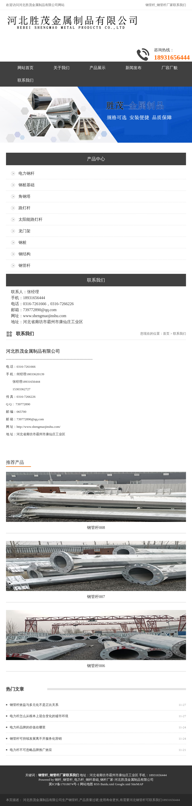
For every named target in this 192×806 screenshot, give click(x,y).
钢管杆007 (96, 596)
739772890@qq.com (30, 419)
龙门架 (24, 231)
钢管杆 (24, 265)
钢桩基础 (26, 185)
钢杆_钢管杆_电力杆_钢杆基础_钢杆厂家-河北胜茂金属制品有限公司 (104, 779)
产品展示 (98, 68)
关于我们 (62, 68)
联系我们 (26, 80)
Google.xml (122, 784)
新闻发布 (134, 68)
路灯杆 (24, 208)
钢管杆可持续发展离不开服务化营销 (36, 738)
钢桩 (22, 242)
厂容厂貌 (170, 68)
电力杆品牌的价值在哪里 (28, 727)
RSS (97, 784)
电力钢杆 (26, 173)
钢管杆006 (96, 666)
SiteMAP (137, 784)
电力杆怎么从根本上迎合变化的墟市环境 (39, 716)
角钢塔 (24, 196)
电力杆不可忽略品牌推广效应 (31, 750)
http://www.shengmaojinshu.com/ (38, 427)
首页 (166, 333)
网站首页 (26, 68)
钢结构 (24, 254)
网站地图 (86, 784)
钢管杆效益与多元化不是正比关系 (34, 705)
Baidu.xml (107, 784)
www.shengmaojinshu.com (44, 316)
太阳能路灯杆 (30, 219)
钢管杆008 (96, 527)
